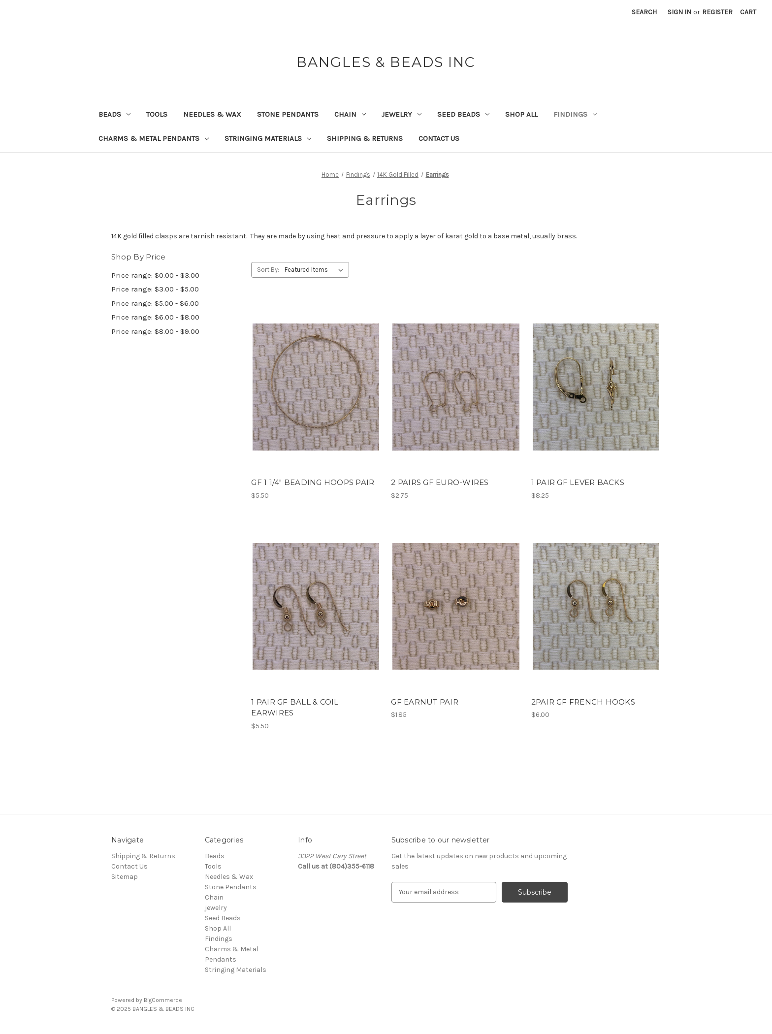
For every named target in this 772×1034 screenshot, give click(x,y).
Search (644, 12)
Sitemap (124, 876)
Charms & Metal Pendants (153, 138)
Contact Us (438, 138)
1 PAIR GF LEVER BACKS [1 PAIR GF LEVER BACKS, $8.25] (577, 482)
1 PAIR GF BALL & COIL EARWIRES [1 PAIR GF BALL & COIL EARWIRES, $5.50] (294, 707)
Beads (114, 114)
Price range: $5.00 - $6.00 (155, 303)
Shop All (521, 114)
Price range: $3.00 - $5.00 (155, 289)
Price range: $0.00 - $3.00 (155, 275)
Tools (156, 114)
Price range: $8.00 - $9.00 (155, 331)
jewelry (401, 114)
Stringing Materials (268, 138)
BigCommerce (163, 1000)
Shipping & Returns (365, 138)
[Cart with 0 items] (748, 12)
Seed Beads (463, 114)
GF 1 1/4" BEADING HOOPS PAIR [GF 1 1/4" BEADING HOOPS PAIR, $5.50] (312, 482)
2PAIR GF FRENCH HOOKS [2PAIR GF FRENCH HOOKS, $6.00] (583, 702)
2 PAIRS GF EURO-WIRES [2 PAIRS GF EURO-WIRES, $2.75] (439, 482)
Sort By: (268, 269)
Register (717, 12)
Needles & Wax (212, 114)
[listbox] (316, 269)
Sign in (679, 12)
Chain (350, 114)
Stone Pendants (288, 114)
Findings (575, 114)
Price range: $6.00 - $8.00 (155, 317)
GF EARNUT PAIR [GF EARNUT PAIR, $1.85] (424, 702)
